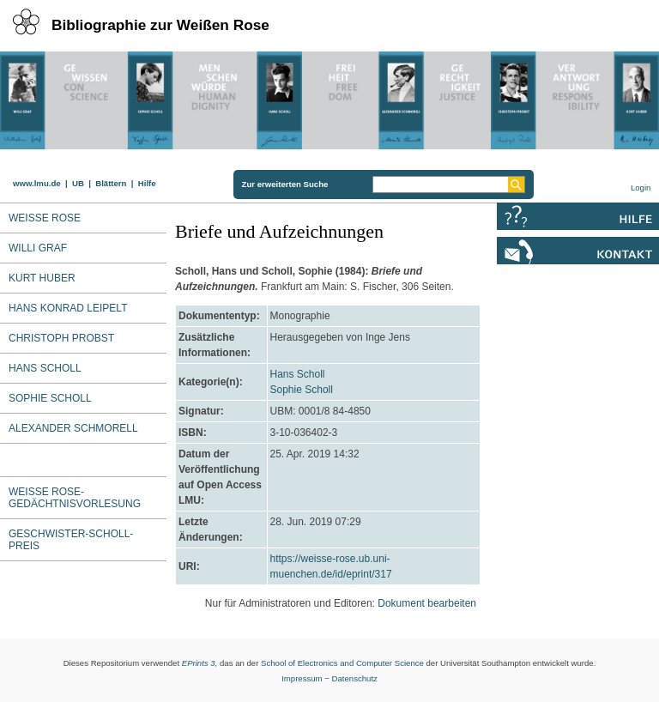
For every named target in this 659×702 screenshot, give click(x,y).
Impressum (301, 678)
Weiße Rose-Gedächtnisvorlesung (75, 498)
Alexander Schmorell (73, 428)
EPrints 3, (200, 663)
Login (640, 187)
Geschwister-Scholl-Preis (71, 540)
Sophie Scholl (301, 390)
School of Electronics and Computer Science (342, 663)
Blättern (110, 183)
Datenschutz (355, 678)
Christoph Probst (61, 338)
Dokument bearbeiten (427, 603)
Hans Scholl (45, 368)
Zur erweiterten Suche (285, 184)
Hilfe (147, 183)
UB (78, 183)
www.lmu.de (37, 183)
